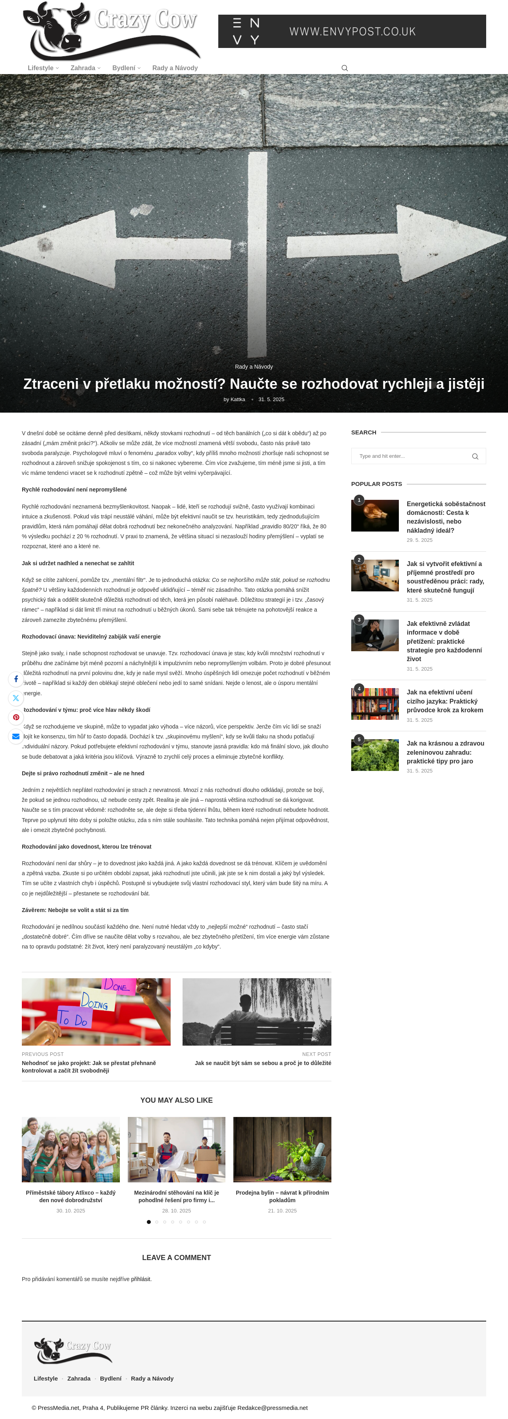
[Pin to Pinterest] (16, 717)
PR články (154, 1407)
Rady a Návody (175, 68)
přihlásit (140, 1279)
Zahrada (83, 68)
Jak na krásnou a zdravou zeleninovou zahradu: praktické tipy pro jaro (446, 752)
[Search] (345, 68)
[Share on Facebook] (16, 679)
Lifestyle (41, 68)
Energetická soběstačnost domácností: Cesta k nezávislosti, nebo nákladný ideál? (446, 517)
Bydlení (123, 68)
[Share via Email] (16, 736)
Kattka (238, 399)
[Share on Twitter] (16, 698)
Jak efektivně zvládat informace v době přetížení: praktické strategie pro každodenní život (444, 641)
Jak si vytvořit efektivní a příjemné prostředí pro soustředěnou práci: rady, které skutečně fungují (445, 577)
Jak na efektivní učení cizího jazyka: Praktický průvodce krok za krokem (445, 701)
